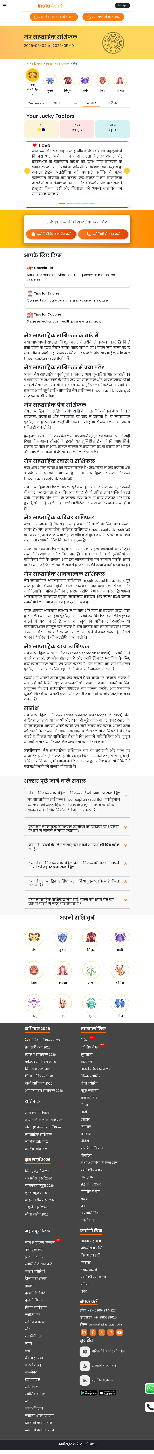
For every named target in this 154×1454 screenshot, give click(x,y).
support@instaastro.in (105, 1328)
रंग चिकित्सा (33, 1340)
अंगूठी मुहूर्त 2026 (36, 1211)
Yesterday (36, 103)
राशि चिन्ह (32, 1391)
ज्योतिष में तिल (35, 1398)
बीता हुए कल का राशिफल (43, 1131)
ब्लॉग (28, 1354)
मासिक (112, 103)
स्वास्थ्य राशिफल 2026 (40, 1058)
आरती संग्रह (33, 1369)
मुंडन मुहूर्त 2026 (36, 1197)
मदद (84, 1295)
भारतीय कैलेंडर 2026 (95, 1073)
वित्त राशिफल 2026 (38, 1073)
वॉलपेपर (31, 1376)
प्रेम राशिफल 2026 (38, 1051)
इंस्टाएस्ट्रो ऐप (34, 1261)
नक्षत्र (84, 1202)
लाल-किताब (34, 1412)
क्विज (85, 1043)
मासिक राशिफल (36, 1145)
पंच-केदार (88, 1224)
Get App (122, 5)
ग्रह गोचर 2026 (91, 1188)
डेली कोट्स (32, 1383)
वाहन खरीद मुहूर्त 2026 (40, 1204)
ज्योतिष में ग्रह (90, 1195)
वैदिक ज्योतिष (90, 1080)
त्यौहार (85, 1123)
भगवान (86, 1138)
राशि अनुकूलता (35, 1326)
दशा (28, 1405)
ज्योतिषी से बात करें (104, 17)
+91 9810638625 (98, 1321)
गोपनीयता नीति (91, 1252)
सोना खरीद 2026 (36, 1218)
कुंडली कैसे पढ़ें (35, 1297)
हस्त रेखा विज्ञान (92, 1152)
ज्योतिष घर (32, 1318)
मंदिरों (85, 1145)
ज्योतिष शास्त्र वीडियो (39, 1419)
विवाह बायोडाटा (36, 1311)
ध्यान (28, 1347)
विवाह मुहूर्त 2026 (37, 1175)
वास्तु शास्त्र (88, 1181)
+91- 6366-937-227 (102, 1314)
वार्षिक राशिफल (36, 1153)
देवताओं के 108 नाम (38, 1427)
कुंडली (29, 1290)
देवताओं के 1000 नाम (39, 1434)
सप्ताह (91, 103)
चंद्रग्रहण (86, 1066)
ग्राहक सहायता (91, 1245)
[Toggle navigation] (4, 5)
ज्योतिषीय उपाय (91, 1174)
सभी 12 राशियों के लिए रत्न (99, 1166)
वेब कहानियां (34, 1362)
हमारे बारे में (89, 1274)
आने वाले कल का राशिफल (44, 1124)
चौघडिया (86, 1159)
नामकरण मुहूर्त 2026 (39, 1189)
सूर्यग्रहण (87, 1058)
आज (57, 103)
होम (26, 64)
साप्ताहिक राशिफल (58, 64)
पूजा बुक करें (34, 1254)
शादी (84, 1116)
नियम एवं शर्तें (90, 1259)
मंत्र (83, 1210)
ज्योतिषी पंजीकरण (93, 1281)
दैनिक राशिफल (36, 1282)
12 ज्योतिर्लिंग (90, 1217)
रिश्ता (84, 1109)
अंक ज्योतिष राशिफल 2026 (44, 1094)
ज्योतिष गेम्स (90, 1050)
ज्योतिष (86, 1130)
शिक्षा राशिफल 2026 (39, 1080)
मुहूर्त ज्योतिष (90, 1094)
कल (74, 103)
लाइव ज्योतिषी (35, 1275)
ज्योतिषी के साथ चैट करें (53, 17)
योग (28, 1333)
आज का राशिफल (37, 1117)
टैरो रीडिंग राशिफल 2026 (42, 1044)
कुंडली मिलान (34, 1304)
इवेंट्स (85, 1288)
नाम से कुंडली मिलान (40, 1246)
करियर (86, 1266)
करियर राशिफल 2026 (40, 1066)
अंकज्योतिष (89, 1102)
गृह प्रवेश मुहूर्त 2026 (38, 1182)
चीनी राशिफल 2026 (38, 1087)
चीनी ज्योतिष (89, 1087)
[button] (27, 171)
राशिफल (37, 64)
